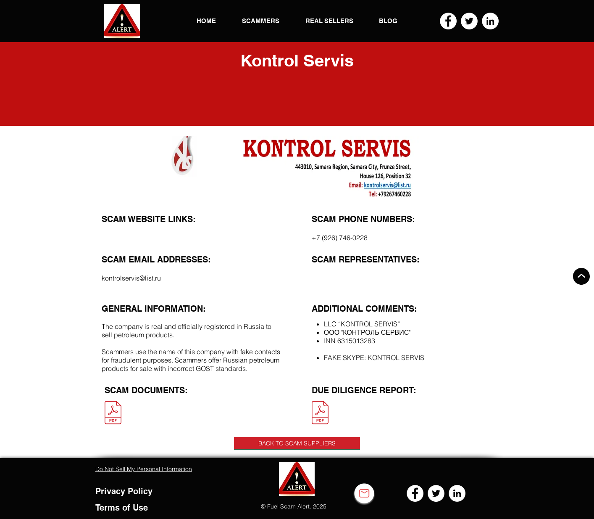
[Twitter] (469, 21)
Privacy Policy (123, 491)
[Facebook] (448, 21)
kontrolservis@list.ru (131, 278)
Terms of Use (121, 508)
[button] (122, 21)
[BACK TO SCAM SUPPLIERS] (297, 443)
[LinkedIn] (490, 21)
